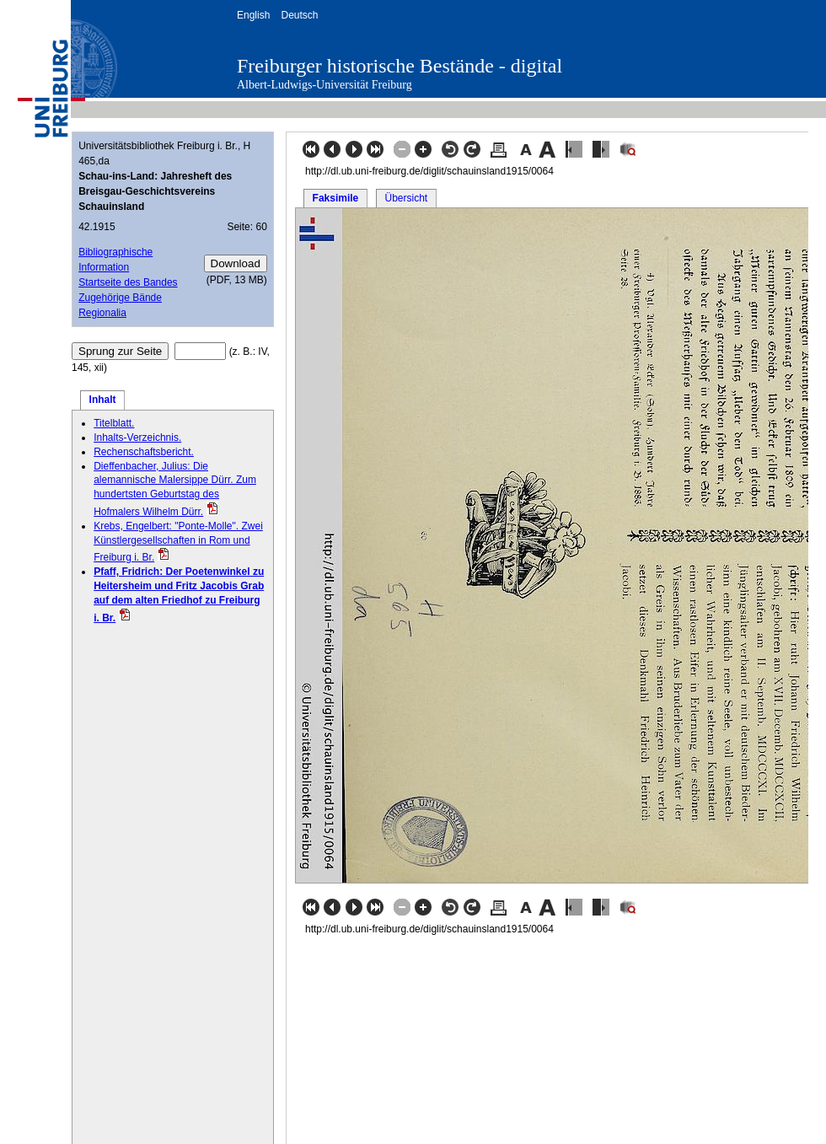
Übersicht (405, 198)
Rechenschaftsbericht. (144, 452)
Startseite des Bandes (127, 282)
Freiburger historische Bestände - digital (399, 66)
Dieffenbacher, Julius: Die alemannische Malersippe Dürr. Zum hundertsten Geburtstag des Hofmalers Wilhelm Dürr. (175, 489)
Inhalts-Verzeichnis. (137, 437)
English (253, 15)
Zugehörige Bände (120, 297)
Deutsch (299, 15)
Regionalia (102, 313)
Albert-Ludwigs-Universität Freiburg (324, 84)
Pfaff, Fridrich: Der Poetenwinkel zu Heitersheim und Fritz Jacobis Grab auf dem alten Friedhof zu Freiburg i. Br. (179, 594)
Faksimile (336, 198)
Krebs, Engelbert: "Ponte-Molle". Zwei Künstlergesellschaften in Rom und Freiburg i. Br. (178, 542)
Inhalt (102, 400)
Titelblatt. (114, 423)
